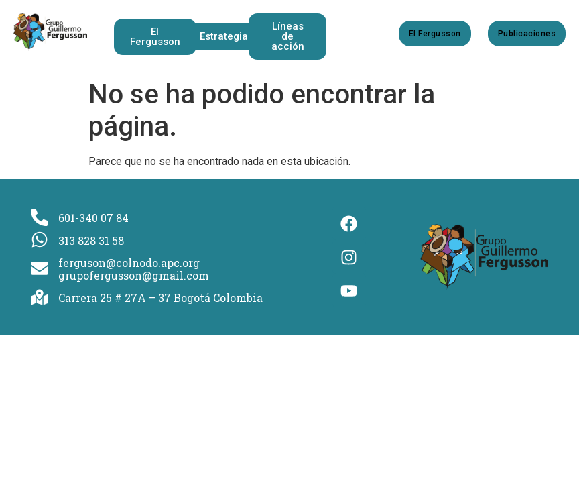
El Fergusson (435, 33)
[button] (226, 36)
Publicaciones (527, 33)
